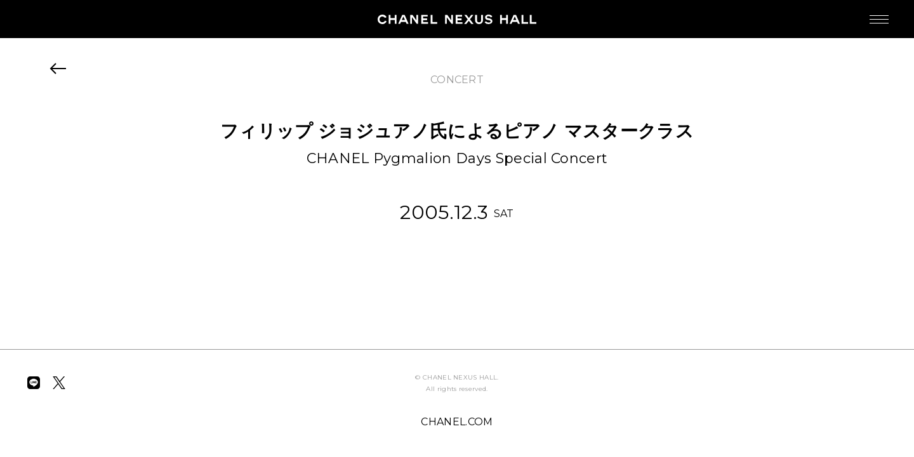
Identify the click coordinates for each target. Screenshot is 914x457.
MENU (866, 13)
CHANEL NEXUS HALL (457, 19)
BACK (58, 68)
